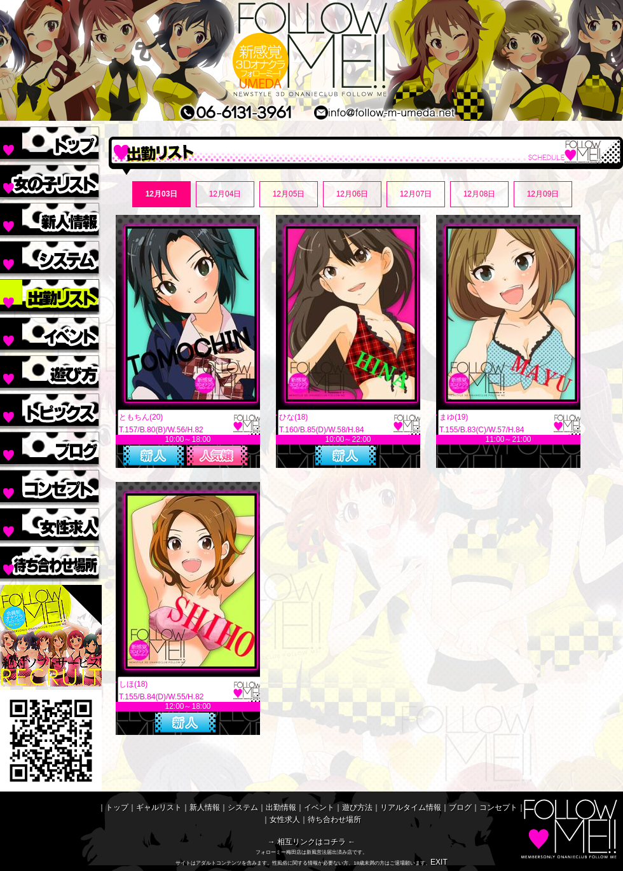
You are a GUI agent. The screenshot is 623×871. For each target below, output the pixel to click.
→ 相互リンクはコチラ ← (312, 841)
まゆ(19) (453, 417)
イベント (51, 334)
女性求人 (51, 524)
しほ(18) (133, 684)
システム (51, 257)
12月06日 (352, 193)
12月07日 (416, 193)
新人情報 (51, 219)
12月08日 (479, 193)
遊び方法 (51, 372)
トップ (51, 143)
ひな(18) (293, 417)
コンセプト (51, 486)
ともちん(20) (141, 417)
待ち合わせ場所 (51, 563)
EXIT (439, 862)
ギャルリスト (51, 181)
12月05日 (289, 193)
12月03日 (162, 193)
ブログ (51, 448)
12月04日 (225, 193)
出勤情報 (51, 296)
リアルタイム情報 (51, 410)
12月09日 (543, 193)
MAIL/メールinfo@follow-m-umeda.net (405, 112)
